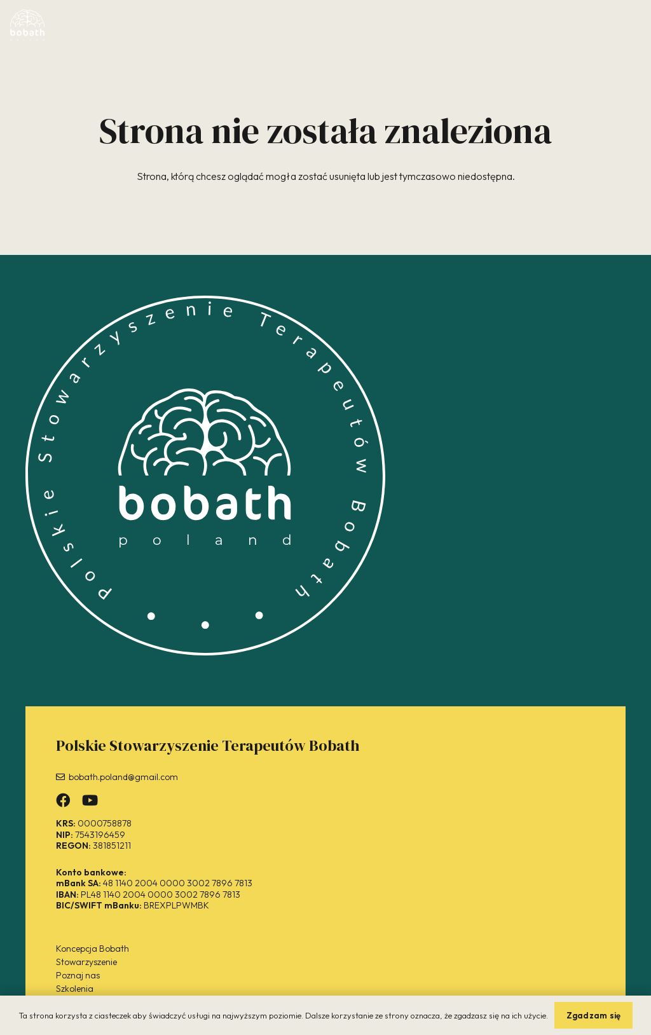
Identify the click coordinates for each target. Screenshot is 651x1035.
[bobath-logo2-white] (27, 25)
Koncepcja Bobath (92, 948)
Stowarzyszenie (86, 962)
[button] (580, 25)
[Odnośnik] (509, 25)
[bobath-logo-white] (205, 475)
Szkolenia (74, 988)
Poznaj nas (78, 975)
